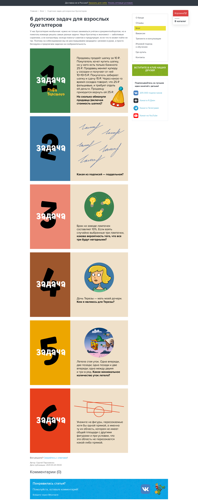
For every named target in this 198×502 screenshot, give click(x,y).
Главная (33, 11)
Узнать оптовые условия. (120, 2)
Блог (42, 11)
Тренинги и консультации (148, 38)
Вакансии (140, 33)
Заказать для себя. (98, 2)
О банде (140, 17)
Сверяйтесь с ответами (55, 457)
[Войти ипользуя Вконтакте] (145, 489)
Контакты (140, 57)
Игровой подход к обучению (144, 45)
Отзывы (140, 22)
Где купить (141, 52)
